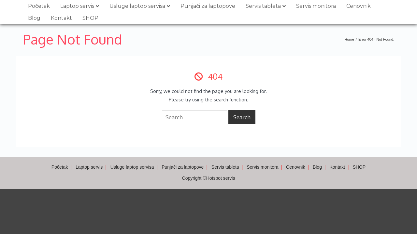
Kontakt (61, 18)
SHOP (90, 18)
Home (349, 39)
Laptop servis (77, 6)
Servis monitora (316, 6)
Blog (34, 18)
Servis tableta (263, 6)
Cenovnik (358, 6)
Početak (39, 6)
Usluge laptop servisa (137, 6)
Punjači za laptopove (207, 6)
